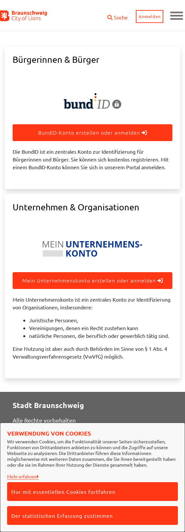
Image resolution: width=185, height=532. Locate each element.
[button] (117, 14)
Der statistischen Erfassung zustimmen (62, 515)
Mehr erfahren (21, 476)
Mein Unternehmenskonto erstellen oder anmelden (92, 280)
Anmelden (150, 16)
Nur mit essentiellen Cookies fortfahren (63, 491)
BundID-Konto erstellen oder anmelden (92, 132)
